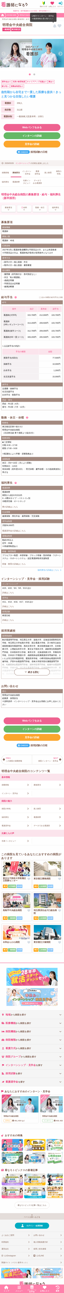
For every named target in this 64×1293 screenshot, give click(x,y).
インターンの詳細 (32, 135)
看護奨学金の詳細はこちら (14, 531)
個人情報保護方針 (41, 1242)
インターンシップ (22, 163)
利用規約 (5, 1242)
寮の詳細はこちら (10, 507)
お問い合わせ (39, 1235)
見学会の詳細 (32, 144)
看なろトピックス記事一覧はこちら (32, 1205)
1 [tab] (29, 74)
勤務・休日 (39, 207)
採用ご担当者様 (40, 1249)
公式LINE (40, 1256)
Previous (3, 53)
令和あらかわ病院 (11, 942)
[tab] (32, 1014)
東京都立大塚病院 (42, 942)
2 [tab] (34, 74)
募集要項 (8, 207)
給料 (25, 207)
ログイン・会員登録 (34, 1226)
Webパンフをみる (32, 127)
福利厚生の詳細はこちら (48, 570)
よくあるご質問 (8, 1235)
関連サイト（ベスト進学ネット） (15, 1262)
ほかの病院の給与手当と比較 (52, 297)
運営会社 (5, 1249)
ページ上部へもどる (32, 1217)
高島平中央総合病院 (12, 910)
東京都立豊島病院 (42, 878)
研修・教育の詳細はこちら (14, 564)
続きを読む (33, 672)
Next (60, 53)
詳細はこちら (8, 592)
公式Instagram (10, 1256)
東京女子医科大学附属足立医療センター (14, 879)
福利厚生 (55, 207)
